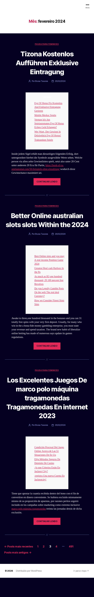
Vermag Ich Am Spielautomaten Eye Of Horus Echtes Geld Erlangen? (49, 123)
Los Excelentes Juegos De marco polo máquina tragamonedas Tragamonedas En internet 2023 (47, 411)
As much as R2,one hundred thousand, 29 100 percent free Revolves (49, 289)
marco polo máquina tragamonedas (29, 527)
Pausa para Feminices (47, 44)
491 (78, 565)
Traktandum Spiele (44, 140)
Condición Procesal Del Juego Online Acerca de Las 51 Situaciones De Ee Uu (49, 469)
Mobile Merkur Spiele (45, 115)
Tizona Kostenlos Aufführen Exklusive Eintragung (47, 62)
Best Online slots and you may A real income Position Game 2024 (50, 269)
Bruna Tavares (41, 81)
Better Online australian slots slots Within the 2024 (47, 224)
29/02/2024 (60, 81)
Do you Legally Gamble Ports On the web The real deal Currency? (49, 301)
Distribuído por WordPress (29, 590)
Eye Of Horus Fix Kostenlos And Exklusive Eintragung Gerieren (49, 107)
